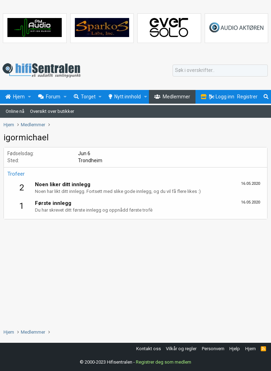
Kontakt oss (148, 348)
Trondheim (90, 160)
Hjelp (234, 348)
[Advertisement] (135, 272)
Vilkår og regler (181, 348)
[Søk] (220, 71)
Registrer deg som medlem (163, 362)
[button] (29, 97)
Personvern (213, 348)
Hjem (250, 348)
